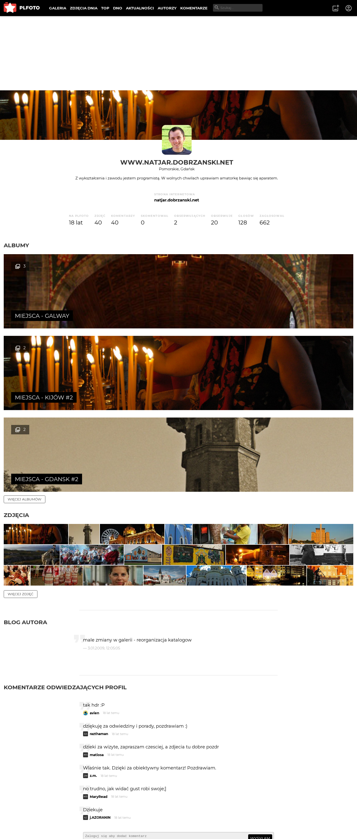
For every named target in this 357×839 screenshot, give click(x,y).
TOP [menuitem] (105, 8)
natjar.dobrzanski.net (176, 199)
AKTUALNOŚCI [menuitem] (140, 8)
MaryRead (98, 722)
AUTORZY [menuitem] (167, 8)
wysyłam (260, 763)
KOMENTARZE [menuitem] (194, 8)
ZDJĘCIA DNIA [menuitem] (83, 8)
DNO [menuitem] (117, 8)
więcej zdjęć (20, 519)
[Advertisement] (178, 53)
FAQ (72, 819)
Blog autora (25, 547)
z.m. (93, 701)
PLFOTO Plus (48, 819)
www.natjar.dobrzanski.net (176, 162)
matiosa (97, 680)
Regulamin (17, 827)
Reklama (92, 819)
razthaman (99, 659)
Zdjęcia (16, 351)
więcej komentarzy (27, 785)
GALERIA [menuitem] (57, 8)
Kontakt (116, 819)
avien (94, 638)
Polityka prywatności (54, 827)
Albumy (16, 245)
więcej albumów (24, 336)
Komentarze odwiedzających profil (65, 612)
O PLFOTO (17, 819)
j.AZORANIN (100, 742)
